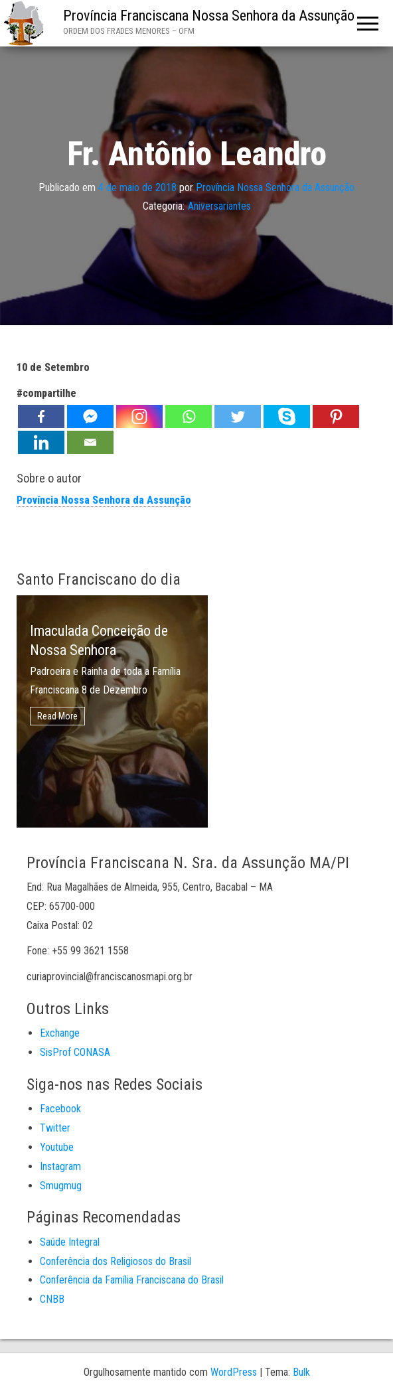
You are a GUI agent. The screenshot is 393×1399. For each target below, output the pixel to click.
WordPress (233, 1372)
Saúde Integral (70, 1242)
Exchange (60, 1033)
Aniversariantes (219, 206)
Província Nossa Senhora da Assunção (275, 187)
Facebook (60, 1108)
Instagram (60, 1166)
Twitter (55, 1128)
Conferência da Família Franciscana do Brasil (132, 1280)
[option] (112, 711)
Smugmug (61, 1185)
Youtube (57, 1147)
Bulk (301, 1372)
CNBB (52, 1299)
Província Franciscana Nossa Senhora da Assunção (208, 15)
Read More (57, 716)
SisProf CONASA (75, 1052)
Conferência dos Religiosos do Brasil (115, 1261)
